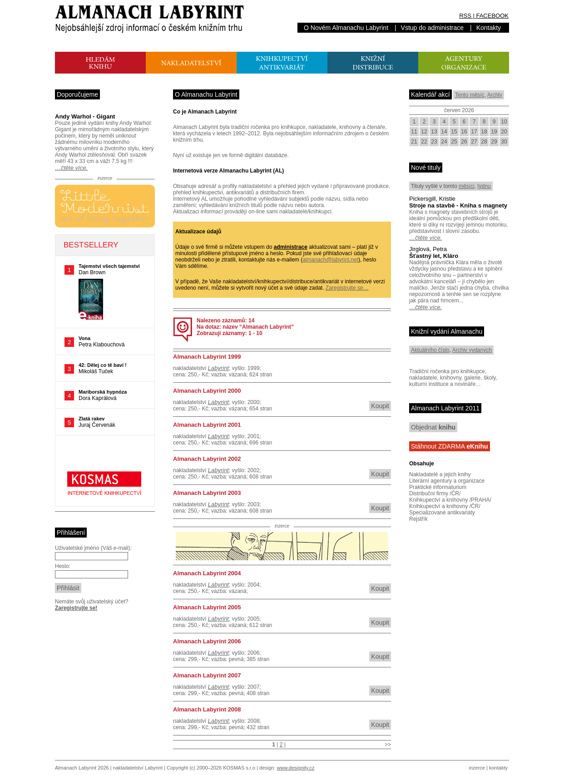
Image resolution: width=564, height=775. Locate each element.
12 (424, 131)
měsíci (467, 186)
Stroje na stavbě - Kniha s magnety (458, 205)
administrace (290, 247)
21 (414, 141)
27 (474, 141)
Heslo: (62, 566)
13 (434, 131)
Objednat (433, 427)
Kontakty (488, 27)
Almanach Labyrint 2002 (207, 458)
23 (434, 141)
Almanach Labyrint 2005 (207, 607)
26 (464, 141)
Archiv (494, 95)
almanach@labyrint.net (330, 260)
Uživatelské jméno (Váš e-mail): (93, 548)
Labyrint (218, 368)
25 (454, 141)
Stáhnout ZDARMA (449, 446)
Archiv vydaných (472, 350)
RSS (465, 15)
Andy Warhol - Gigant (85, 116)
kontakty (498, 767)
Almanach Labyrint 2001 (207, 424)
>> (388, 744)
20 (504, 131)
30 (504, 141)
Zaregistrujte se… (347, 288)
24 (444, 141)
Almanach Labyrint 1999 (207, 356)
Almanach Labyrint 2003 (207, 492)
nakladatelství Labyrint (138, 767)
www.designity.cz (296, 767)
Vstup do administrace (432, 27)
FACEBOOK (492, 15)
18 (484, 131)
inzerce (477, 767)
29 (494, 141)
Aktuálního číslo (430, 350)
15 (454, 131)
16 (464, 131)
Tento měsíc (470, 95)
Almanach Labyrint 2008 (207, 709)
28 (484, 141)
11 (414, 131)
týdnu (483, 186)
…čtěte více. (71, 167)
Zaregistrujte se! (76, 608)
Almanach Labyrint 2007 (207, 675)
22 (424, 141)
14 (444, 131)
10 (504, 121)
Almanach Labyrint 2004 (207, 573)
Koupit (380, 406)
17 (474, 131)
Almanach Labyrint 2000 (207, 390)
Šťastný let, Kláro (433, 255)
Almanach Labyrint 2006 (207, 641)
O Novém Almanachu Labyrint (346, 27)
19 (494, 131)
